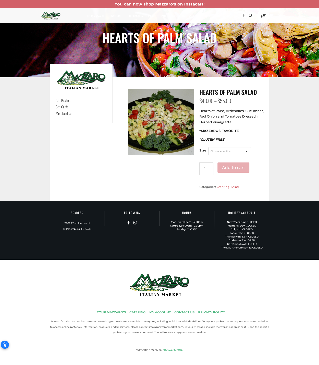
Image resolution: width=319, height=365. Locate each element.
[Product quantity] (206, 168)
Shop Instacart (190, 16)
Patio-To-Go (168, 16)
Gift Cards (62, 106)
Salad (235, 187)
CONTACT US (184, 312)
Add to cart (233, 167)
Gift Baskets (135, 16)
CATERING (137, 312)
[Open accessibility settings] (5, 345)
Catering (116, 16)
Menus (152, 16)
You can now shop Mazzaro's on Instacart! (160, 4)
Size (202, 150)
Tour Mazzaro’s (96, 16)
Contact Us (223, 16)
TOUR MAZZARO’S (111, 312)
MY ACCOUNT (160, 312)
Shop (263, 16)
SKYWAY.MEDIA (173, 350)
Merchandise (63, 113)
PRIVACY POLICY (211, 312)
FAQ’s (208, 16)
